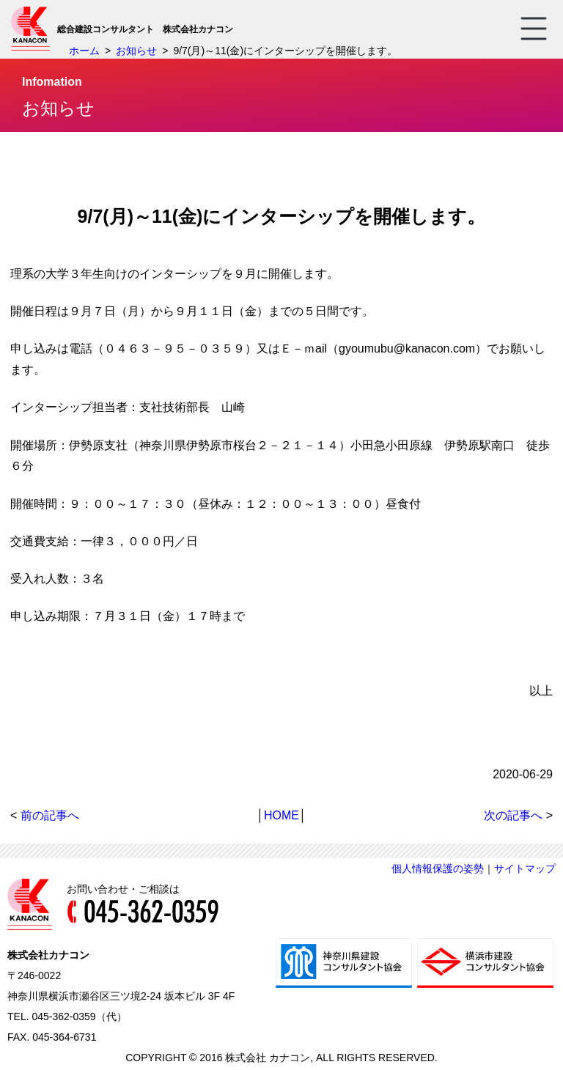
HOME (281, 815)
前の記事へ (50, 815)
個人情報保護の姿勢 (437, 868)
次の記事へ (513, 815)
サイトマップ (525, 868)
